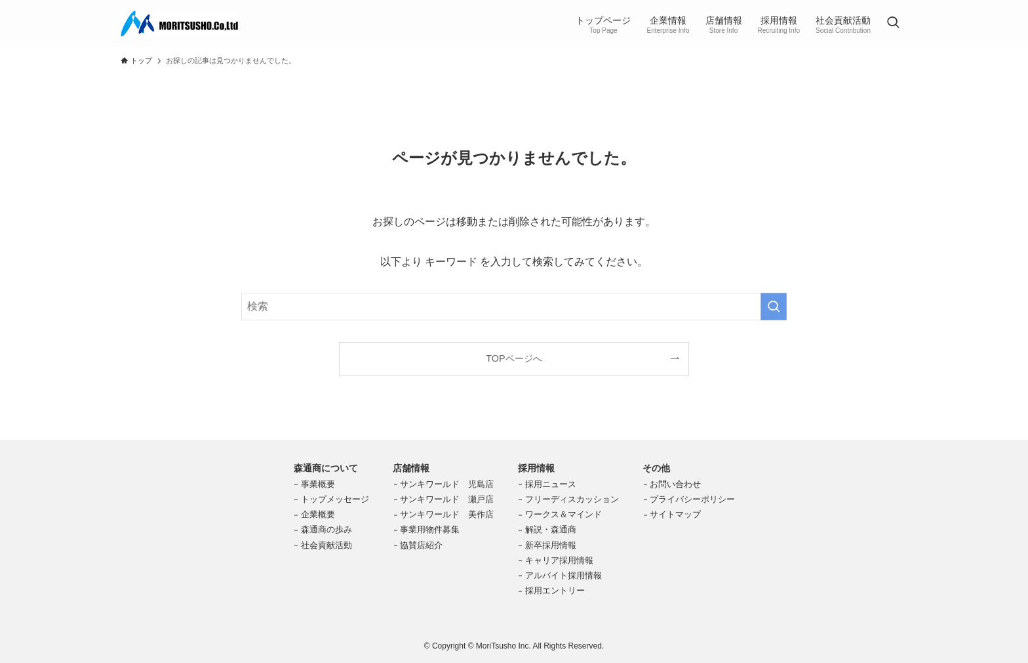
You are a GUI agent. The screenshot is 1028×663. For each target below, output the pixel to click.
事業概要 (318, 484)
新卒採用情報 (550, 545)
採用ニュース (550, 484)
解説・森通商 (550, 529)
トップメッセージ (335, 499)
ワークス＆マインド (563, 514)
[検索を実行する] (774, 306)
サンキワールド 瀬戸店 (447, 499)
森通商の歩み (326, 529)
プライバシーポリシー (692, 499)
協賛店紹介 (421, 545)
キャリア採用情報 (559, 560)
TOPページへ (514, 358)
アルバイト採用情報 (563, 575)
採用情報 (536, 468)
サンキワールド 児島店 (447, 484)
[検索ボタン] (893, 23)
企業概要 (318, 514)
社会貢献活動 (326, 545)
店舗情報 (411, 468)
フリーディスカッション (572, 499)
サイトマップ (675, 514)
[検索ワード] (514, 306)
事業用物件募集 (430, 529)
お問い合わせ (675, 484)
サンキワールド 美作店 (447, 514)
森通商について (326, 468)
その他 (656, 468)
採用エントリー (555, 590)
